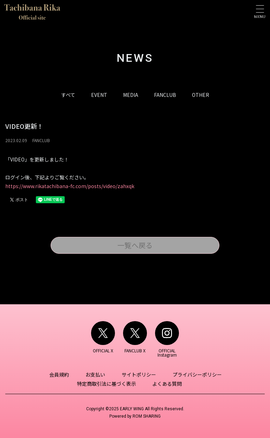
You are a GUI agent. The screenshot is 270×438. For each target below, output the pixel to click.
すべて (68, 94)
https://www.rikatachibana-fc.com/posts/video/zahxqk (69, 186)
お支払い (95, 374)
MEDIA (130, 94)
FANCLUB (165, 94)
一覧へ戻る (135, 245)
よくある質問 (167, 383)
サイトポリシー (138, 374)
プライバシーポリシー (196, 374)
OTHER (200, 94)
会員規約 (60, 374)
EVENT (99, 94)
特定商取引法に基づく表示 (106, 383)
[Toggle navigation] (260, 12)
